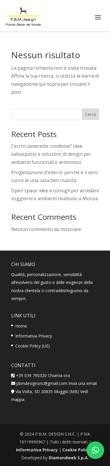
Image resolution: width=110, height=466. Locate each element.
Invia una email (82, 383)
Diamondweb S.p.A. (69, 457)
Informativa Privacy (33, 336)
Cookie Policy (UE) (32, 346)
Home (21, 326)
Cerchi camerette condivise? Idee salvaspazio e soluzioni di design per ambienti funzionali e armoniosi (51, 154)
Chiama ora (59, 375)
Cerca (90, 114)
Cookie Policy (76, 450)
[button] (95, 450)
